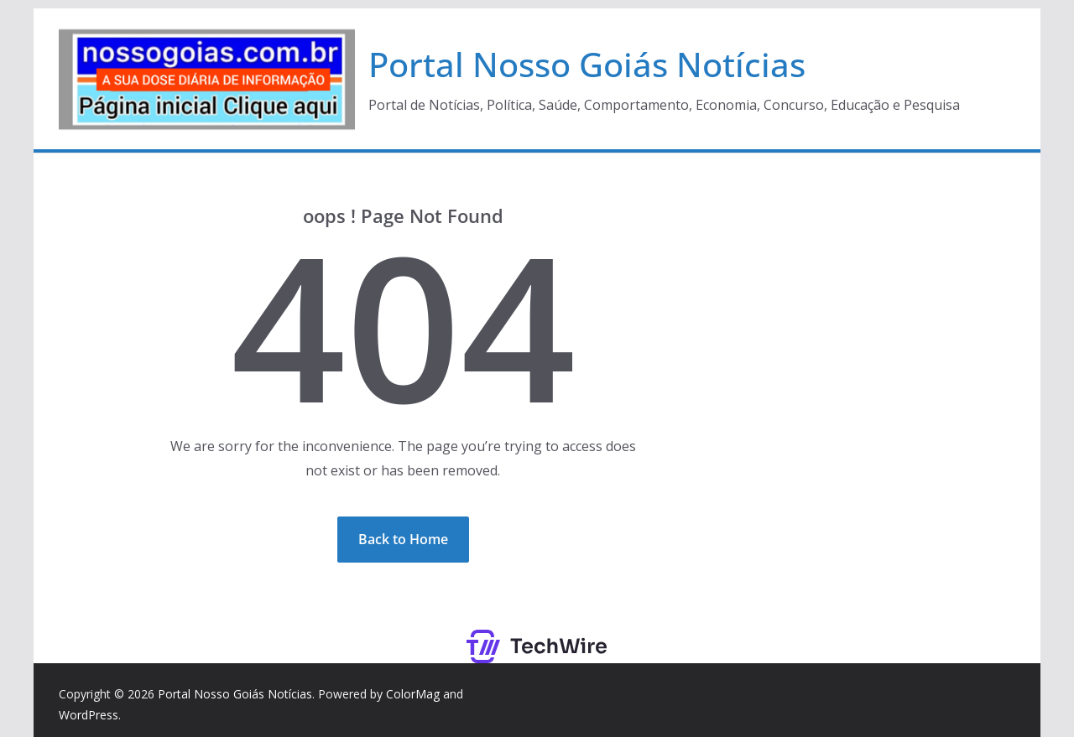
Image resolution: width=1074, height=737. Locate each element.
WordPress (88, 715)
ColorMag (413, 694)
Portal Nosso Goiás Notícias (587, 64)
